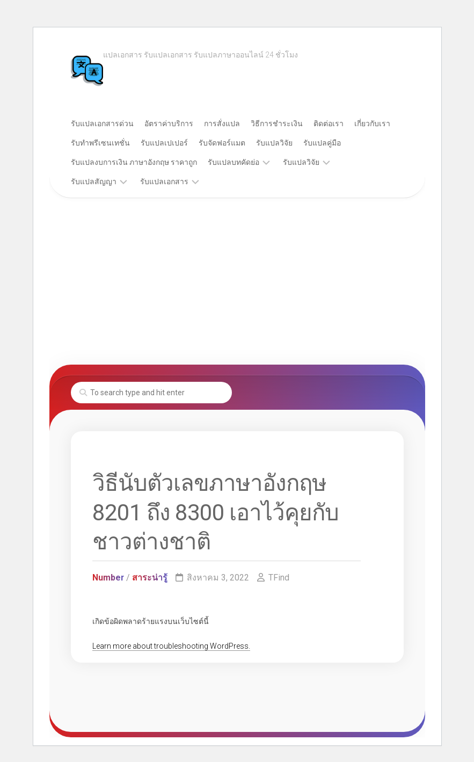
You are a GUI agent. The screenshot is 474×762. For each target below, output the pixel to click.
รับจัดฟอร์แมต (222, 143)
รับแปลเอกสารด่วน (102, 123)
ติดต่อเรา (328, 123)
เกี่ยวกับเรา (372, 123)
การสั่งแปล (222, 123)
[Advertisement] (237, 284)
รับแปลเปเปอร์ (164, 143)
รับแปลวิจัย (274, 143)
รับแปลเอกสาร (164, 181)
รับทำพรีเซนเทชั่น (100, 143)
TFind (279, 577)
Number (108, 577)
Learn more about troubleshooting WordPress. (171, 646)
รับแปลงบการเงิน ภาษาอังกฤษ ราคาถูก (134, 162)
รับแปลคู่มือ (322, 143)
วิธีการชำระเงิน (277, 123)
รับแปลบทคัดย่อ (233, 162)
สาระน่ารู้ (150, 577)
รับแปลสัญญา (93, 181)
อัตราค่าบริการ (168, 123)
